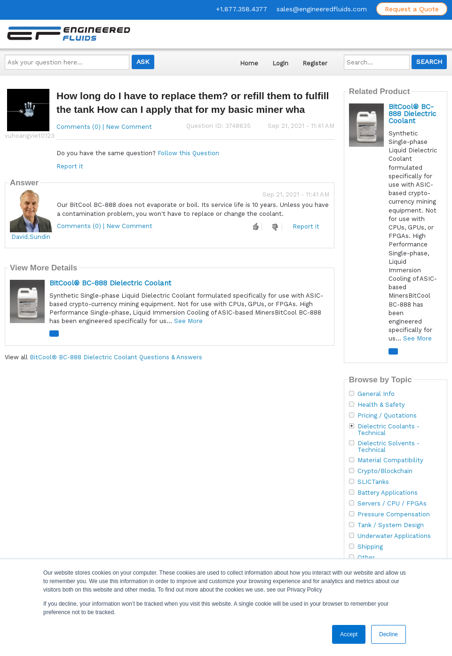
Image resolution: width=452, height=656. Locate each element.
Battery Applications (387, 493)
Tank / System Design (390, 525)
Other (366, 557)
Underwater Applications (394, 536)
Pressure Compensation (393, 514)
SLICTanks (373, 482)
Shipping (370, 547)
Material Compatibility (390, 460)
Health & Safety (381, 405)
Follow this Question (188, 153)
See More (188, 320)
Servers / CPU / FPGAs (392, 503)
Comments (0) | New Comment (104, 126)
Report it (69, 166)
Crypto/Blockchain (384, 471)
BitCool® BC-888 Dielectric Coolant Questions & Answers (116, 357)
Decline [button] (388, 634)
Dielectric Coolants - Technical (388, 429)
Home (249, 63)
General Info (376, 394)
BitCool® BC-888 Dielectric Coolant (110, 283)
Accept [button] (348, 634)
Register (314, 63)
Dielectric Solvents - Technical (388, 446)
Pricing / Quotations (387, 415)
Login (280, 63)
